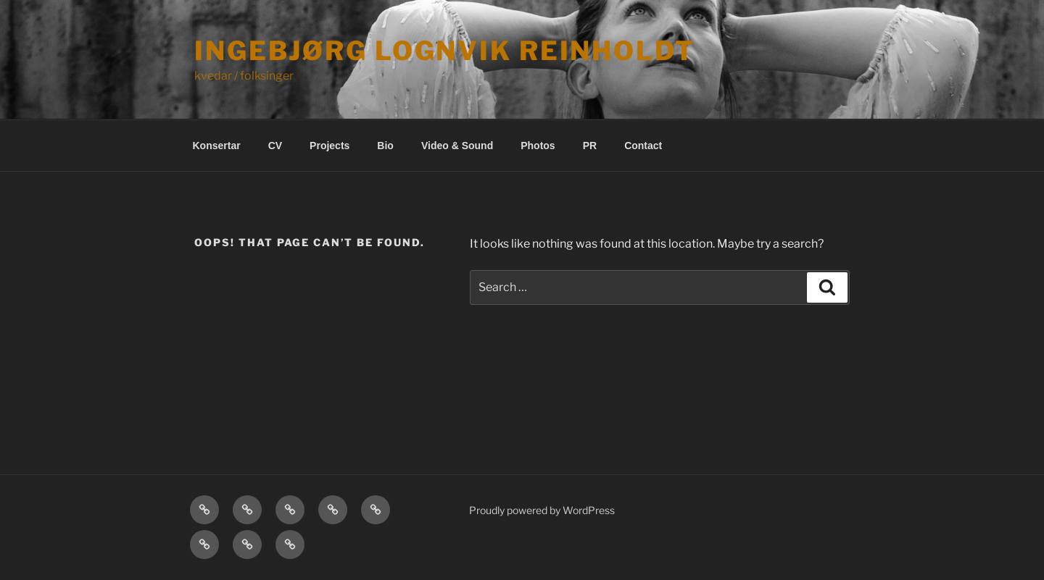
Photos (538, 145)
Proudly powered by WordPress (542, 510)
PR (590, 145)
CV (275, 145)
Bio (385, 145)
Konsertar (217, 145)
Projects (329, 145)
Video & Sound (457, 145)
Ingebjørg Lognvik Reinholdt (444, 51)
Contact (643, 145)
